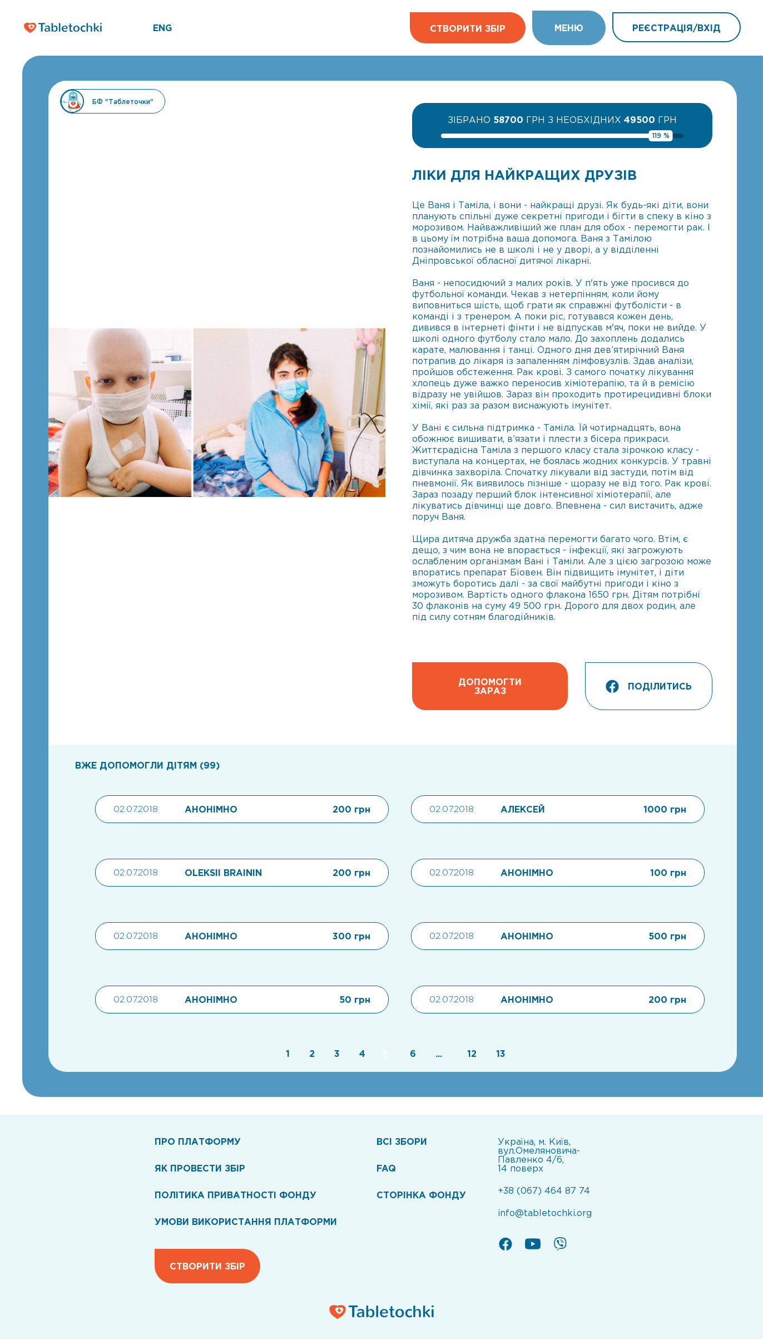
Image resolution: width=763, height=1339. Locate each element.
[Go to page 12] (470, 1053)
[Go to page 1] (286, 1053)
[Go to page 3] (335, 1053)
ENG (162, 27)
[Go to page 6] (411, 1053)
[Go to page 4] (361, 1053)
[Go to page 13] (498, 1053)
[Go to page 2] (310, 1053)
